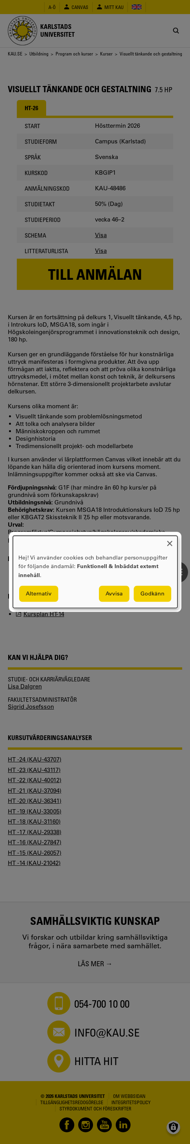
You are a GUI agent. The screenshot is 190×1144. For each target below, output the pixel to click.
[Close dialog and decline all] (169, 540)
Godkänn (152, 593)
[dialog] (95, 572)
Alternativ (39, 593)
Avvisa (114, 593)
